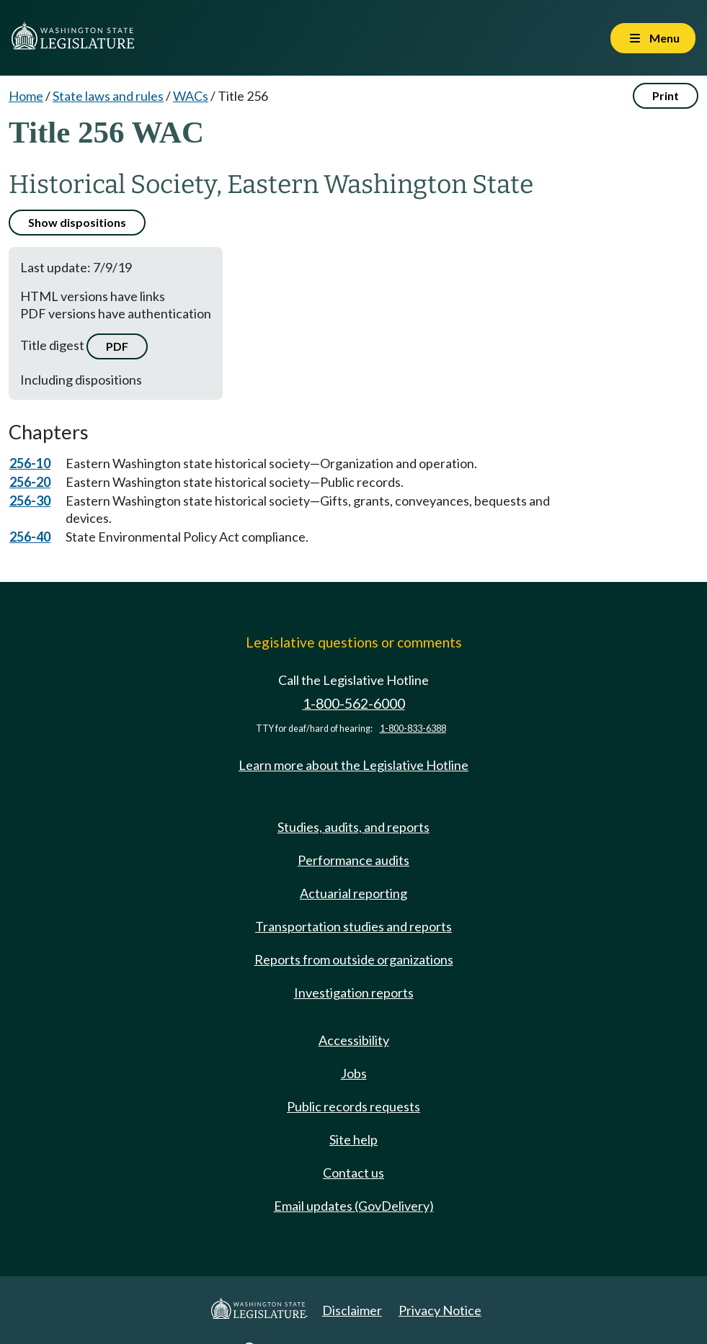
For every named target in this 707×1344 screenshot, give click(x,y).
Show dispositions (77, 222)
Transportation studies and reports (353, 926)
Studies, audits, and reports (353, 827)
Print (665, 95)
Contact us (353, 1173)
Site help (353, 1139)
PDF (117, 346)
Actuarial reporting (353, 893)
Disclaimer (352, 1310)
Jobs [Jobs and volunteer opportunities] (354, 1073)
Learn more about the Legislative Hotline (353, 765)
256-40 (29, 537)
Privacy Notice (440, 1310)
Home (26, 96)
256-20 (29, 482)
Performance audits (353, 860)
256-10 (29, 463)
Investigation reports (354, 992)
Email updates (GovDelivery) (354, 1206)
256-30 (29, 501)
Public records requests (353, 1106)
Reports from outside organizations (353, 959)
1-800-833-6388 (413, 728)
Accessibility (354, 1040)
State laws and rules (108, 96)
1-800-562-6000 (354, 703)
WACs (190, 96)
